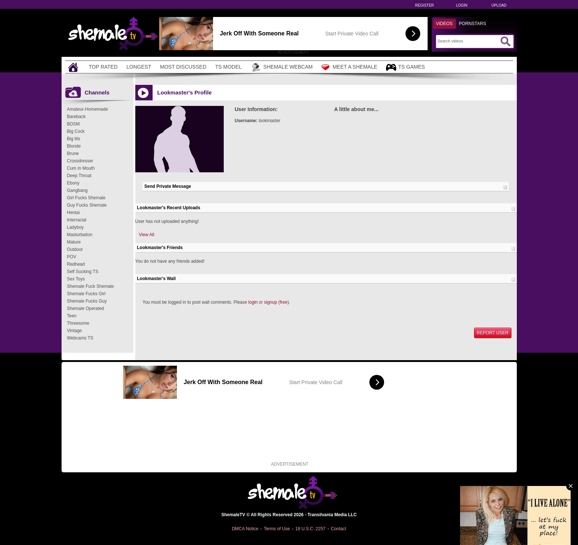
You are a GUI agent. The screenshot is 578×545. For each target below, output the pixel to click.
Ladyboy (75, 227)
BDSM (73, 124)
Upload (498, 5)
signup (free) (276, 302)
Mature (74, 242)
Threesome (78, 323)
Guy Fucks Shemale (87, 205)
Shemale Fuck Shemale (90, 286)
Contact (338, 528)
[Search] (468, 41)
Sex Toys (76, 279)
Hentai (73, 212)
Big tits (73, 138)
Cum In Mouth (81, 168)
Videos (444, 23)
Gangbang (77, 190)
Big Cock (76, 131)
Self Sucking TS (82, 271)
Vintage (74, 330)
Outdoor (75, 249)
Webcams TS (80, 338)
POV (71, 256)
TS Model (228, 67)
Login (461, 5)
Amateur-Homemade (87, 109)
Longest (138, 67)
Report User (492, 332)
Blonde (74, 146)
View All (146, 234)
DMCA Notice (245, 528)
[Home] (74, 67)
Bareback (76, 116)
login (253, 302)
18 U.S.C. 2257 (310, 528)
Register (424, 5)
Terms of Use (277, 528)
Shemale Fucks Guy (87, 301)
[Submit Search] (505, 41)
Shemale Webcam (281, 67)
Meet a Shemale (349, 67)
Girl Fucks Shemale (86, 197)
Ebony (73, 183)
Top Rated (103, 67)
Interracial (77, 220)
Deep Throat (79, 175)
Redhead (76, 264)
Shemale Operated (85, 308)
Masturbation (80, 234)
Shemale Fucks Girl (86, 293)
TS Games (405, 67)
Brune (73, 153)
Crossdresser (80, 160)
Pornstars (472, 23)
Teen (72, 315)
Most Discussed (183, 67)
